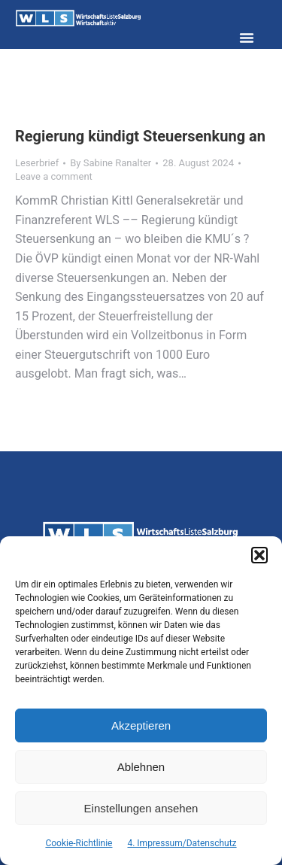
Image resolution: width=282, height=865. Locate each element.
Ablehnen (141, 766)
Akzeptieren (141, 725)
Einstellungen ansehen (141, 808)
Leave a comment (53, 176)
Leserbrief (37, 162)
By (110, 162)
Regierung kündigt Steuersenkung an (140, 136)
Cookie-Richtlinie (78, 843)
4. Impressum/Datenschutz (181, 843)
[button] (259, 555)
